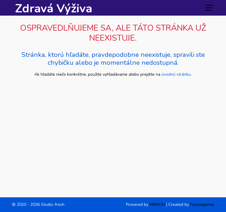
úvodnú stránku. (177, 74)
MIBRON (157, 204)
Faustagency (202, 204)
